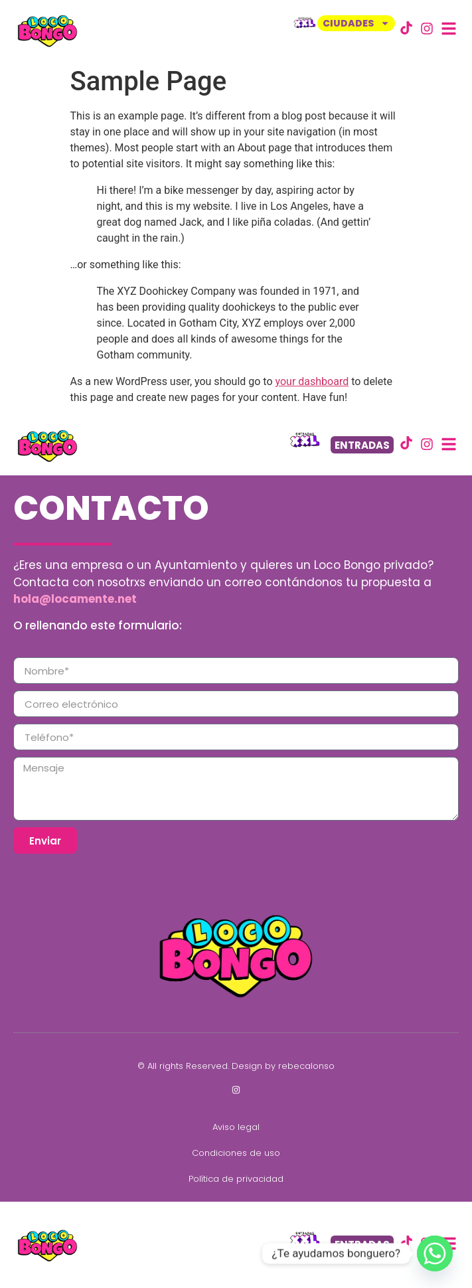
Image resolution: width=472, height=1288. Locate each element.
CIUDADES (356, 23)
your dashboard (312, 381)
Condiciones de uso (236, 1153)
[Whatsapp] (435, 1253)
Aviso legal (236, 1127)
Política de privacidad (236, 1178)
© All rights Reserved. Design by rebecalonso (236, 1066)
